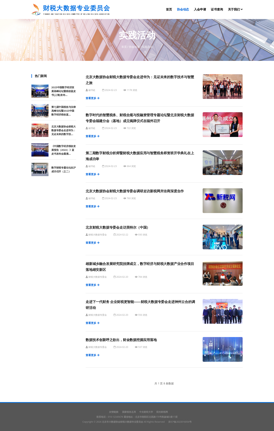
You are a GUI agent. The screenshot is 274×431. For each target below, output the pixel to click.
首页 (169, 9)
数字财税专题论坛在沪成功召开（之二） (63, 169)
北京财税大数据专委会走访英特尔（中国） (118, 227)
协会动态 (183, 9)
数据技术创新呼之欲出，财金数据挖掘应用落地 (121, 340)
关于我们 (235, 9)
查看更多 (92, 98)
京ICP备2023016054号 (180, 421)
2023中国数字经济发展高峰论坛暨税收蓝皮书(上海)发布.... (63, 91)
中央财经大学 (146, 412)
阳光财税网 (162, 412)
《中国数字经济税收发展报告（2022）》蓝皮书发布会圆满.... (63, 150)
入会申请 (200, 9)
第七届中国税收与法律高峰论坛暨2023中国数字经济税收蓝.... (63, 110)
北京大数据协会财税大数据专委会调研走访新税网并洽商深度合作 (135, 191)
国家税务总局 (129, 412)
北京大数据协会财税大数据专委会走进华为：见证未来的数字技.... (63, 130)
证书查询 (217, 9)
